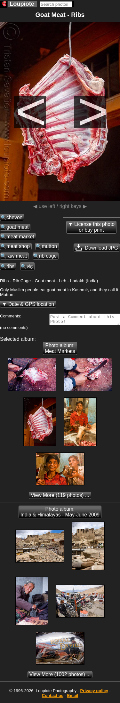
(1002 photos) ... (60, 676)
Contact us (52, 697)
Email (72, 697)
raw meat (16, 256)
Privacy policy (94, 692)
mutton (49, 246)
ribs (10, 266)
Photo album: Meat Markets (60, 350)
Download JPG (97, 247)
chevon (14, 217)
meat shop (18, 246)
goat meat (17, 227)
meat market (20, 236)
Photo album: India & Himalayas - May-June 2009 (60, 513)
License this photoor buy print (94, 227)
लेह (30, 266)
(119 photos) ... (60, 497)
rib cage (48, 256)
